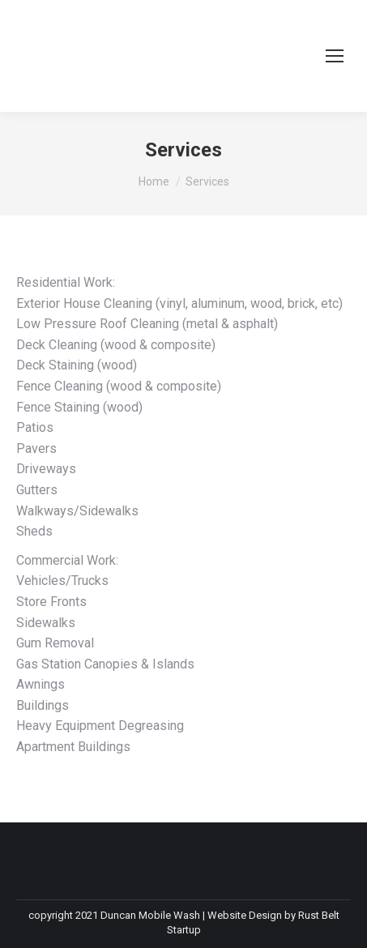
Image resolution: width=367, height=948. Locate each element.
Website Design (244, 915)
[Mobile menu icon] (334, 56)
